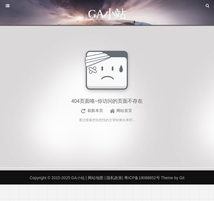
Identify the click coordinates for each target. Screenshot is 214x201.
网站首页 (124, 110)
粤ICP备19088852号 (142, 178)
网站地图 (96, 178)
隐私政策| (115, 178)
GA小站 (78, 178)
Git (181, 178)
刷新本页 (95, 110)
